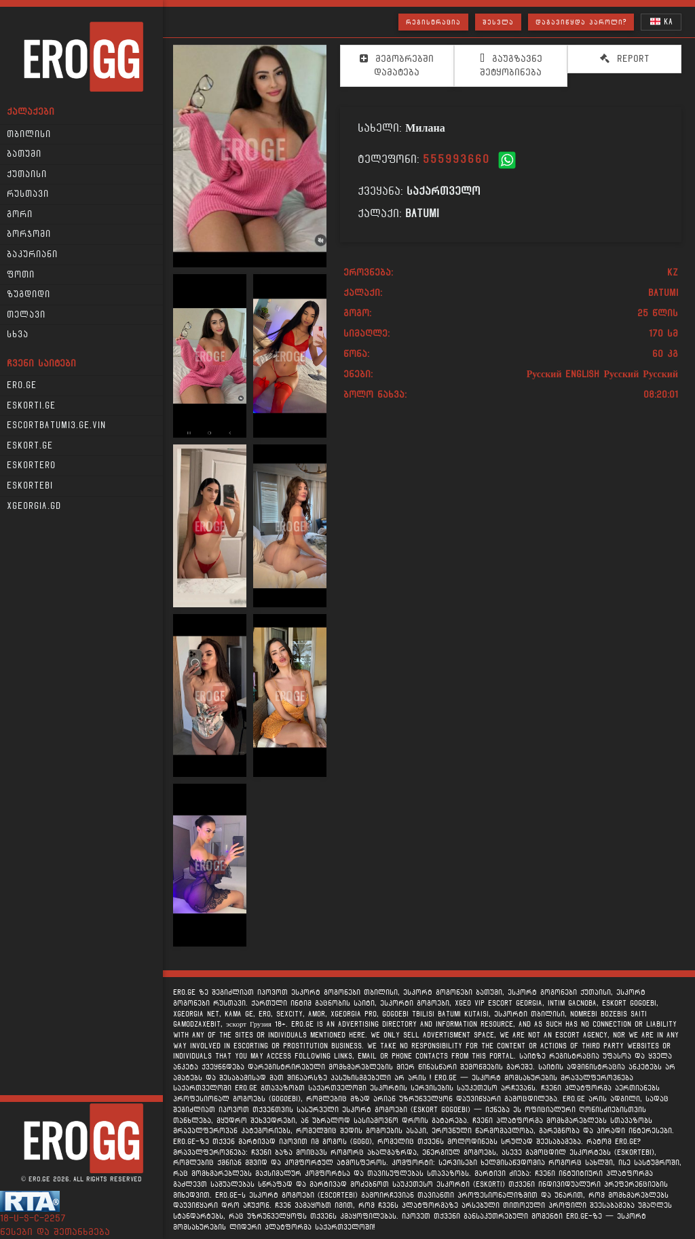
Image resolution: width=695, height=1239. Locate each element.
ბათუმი (24, 154)
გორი (20, 214)
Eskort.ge (30, 446)
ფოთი (21, 275)
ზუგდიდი (28, 294)
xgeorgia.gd (34, 506)
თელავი (26, 315)
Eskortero (31, 465)
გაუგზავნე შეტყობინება (511, 65)
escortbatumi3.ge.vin (56, 425)
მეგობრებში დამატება (397, 65)
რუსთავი (28, 194)
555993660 (456, 159)
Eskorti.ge (31, 406)
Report (625, 58)
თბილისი (29, 134)
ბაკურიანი (32, 254)
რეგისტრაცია (433, 22)
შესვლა (498, 22)
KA (661, 21)
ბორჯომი (29, 234)
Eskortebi (30, 486)
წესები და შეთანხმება (55, 1231)
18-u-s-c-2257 (33, 1218)
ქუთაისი (27, 174)
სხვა (18, 334)
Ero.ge (22, 385)
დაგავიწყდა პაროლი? (581, 22)
